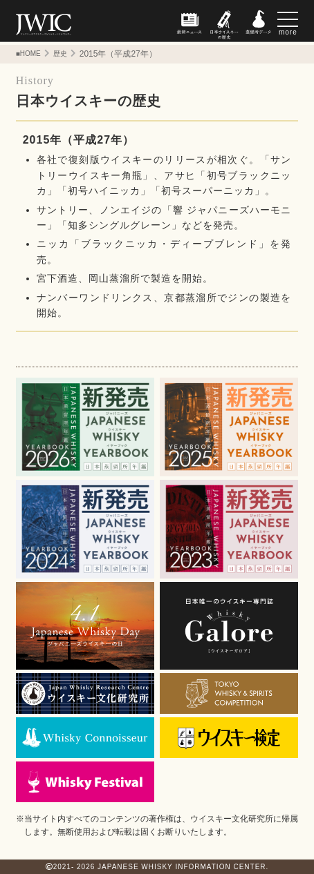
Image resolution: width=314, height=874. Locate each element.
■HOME (28, 53)
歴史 (60, 53)
